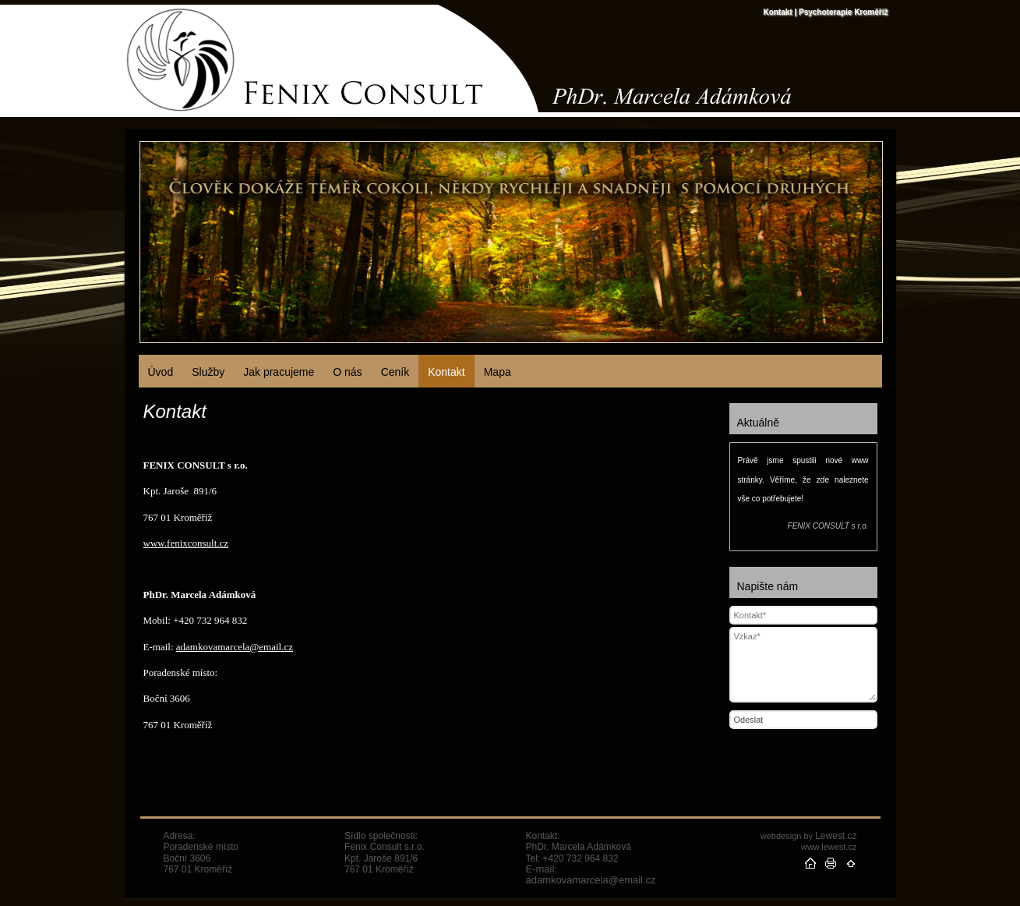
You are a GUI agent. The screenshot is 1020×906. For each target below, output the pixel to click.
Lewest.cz (835, 835)
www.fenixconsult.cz (186, 543)
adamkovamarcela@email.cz (234, 647)
